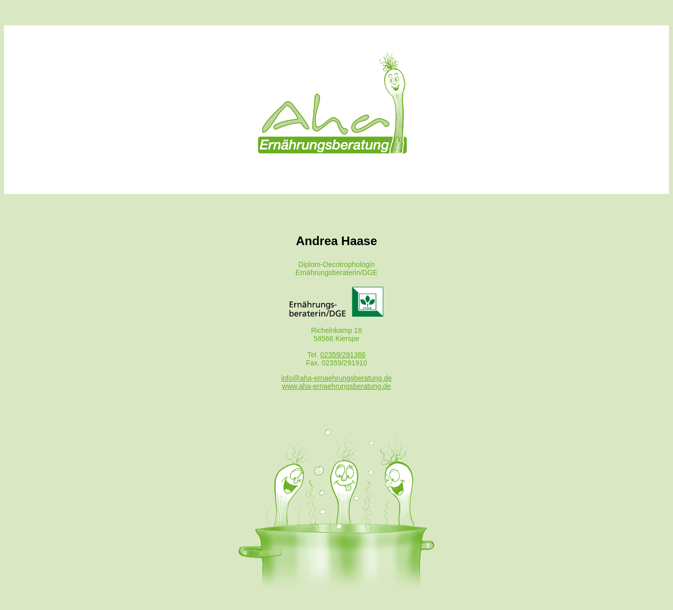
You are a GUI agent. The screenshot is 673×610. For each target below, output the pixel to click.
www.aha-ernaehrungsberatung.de (336, 386)
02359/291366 (343, 355)
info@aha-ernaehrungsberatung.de (336, 378)
